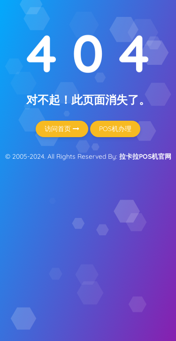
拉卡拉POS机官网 (145, 156)
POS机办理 (115, 128)
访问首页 (62, 128)
